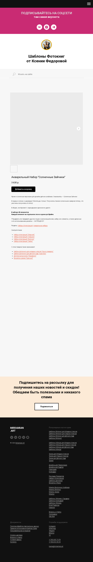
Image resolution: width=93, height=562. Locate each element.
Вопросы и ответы (16, 537)
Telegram (52, 531)
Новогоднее (52, 469)
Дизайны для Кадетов (56, 467)
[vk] (11, 437)
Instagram (52, 526)
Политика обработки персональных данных (24, 526)
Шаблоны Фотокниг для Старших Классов (63, 434)
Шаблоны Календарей (56, 501)
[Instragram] (46, 27)
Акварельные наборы (40, 225)
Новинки (52, 507)
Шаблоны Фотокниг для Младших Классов (63, 431)
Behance (51, 533)
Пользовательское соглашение (20, 531)
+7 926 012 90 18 (55, 542)
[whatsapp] (27, 437)
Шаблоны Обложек (55, 503)
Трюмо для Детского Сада (57, 458)
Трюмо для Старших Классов (58, 456)
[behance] (15, 437)
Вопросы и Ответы (55, 512)
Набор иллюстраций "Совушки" (24, 237)
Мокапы (51, 494)
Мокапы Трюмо (54, 492)
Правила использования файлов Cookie (23, 528)
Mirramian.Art (20, 443)
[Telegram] (53, 27)
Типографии (53, 514)
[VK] (39, 27)
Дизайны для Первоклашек (58, 465)
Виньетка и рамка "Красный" (23, 258)
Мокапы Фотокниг (55, 489)
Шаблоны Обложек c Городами (59, 498)
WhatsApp (52, 528)
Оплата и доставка (16, 535)
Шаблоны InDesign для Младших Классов (63, 443)
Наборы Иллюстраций (25, 225)
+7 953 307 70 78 (55, 539)
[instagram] (19, 437)
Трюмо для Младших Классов (59, 454)
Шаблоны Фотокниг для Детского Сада (61, 436)
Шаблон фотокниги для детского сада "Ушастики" (30, 253)
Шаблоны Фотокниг (55, 438)
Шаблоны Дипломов (55, 481)
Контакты (13, 542)
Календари (52, 472)
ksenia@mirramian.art (56, 546)
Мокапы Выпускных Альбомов (59, 487)
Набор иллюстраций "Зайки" (23, 241)
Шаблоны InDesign (55, 449)
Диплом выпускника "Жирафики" (25, 256)
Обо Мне (52, 516)
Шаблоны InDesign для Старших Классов (62, 445)
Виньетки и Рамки (55, 483)
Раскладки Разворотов (56, 476)
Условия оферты (15, 539)
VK (50, 535)
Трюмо (51, 460)
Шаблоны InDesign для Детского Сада (61, 447)
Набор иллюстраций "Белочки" (24, 239)
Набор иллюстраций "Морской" (24, 234)
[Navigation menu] (89, 4)
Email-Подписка (54, 505)
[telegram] (23, 437)
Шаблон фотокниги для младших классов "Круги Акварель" (33, 251)
